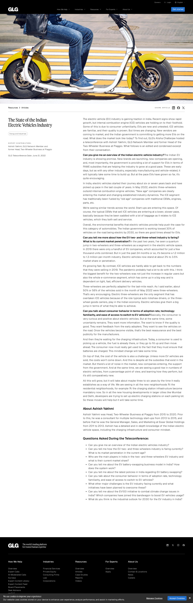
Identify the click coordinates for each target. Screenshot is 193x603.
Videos (78, 581)
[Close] (189, 598)
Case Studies (81, 574)
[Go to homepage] (13, 9)
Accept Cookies (177, 598)
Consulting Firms (51, 574)
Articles (78, 571)
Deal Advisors (14, 590)
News (130, 574)
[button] (167, 2)
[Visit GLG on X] (173, 545)
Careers (157, 2)
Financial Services (51, 568)
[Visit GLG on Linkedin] (167, 545)
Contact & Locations (137, 571)
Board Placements (16, 587)
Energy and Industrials (18, 134)
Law (45, 578)
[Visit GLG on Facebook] (184, 545)
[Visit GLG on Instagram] (178, 545)
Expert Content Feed (17, 584)
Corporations (49, 581)
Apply (108, 571)
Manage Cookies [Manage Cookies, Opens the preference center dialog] (154, 598)
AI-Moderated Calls (17, 574)
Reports (79, 578)
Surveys (12, 578)
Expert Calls (13, 571)
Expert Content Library (18, 581)
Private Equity (49, 571)
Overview (12, 568)
